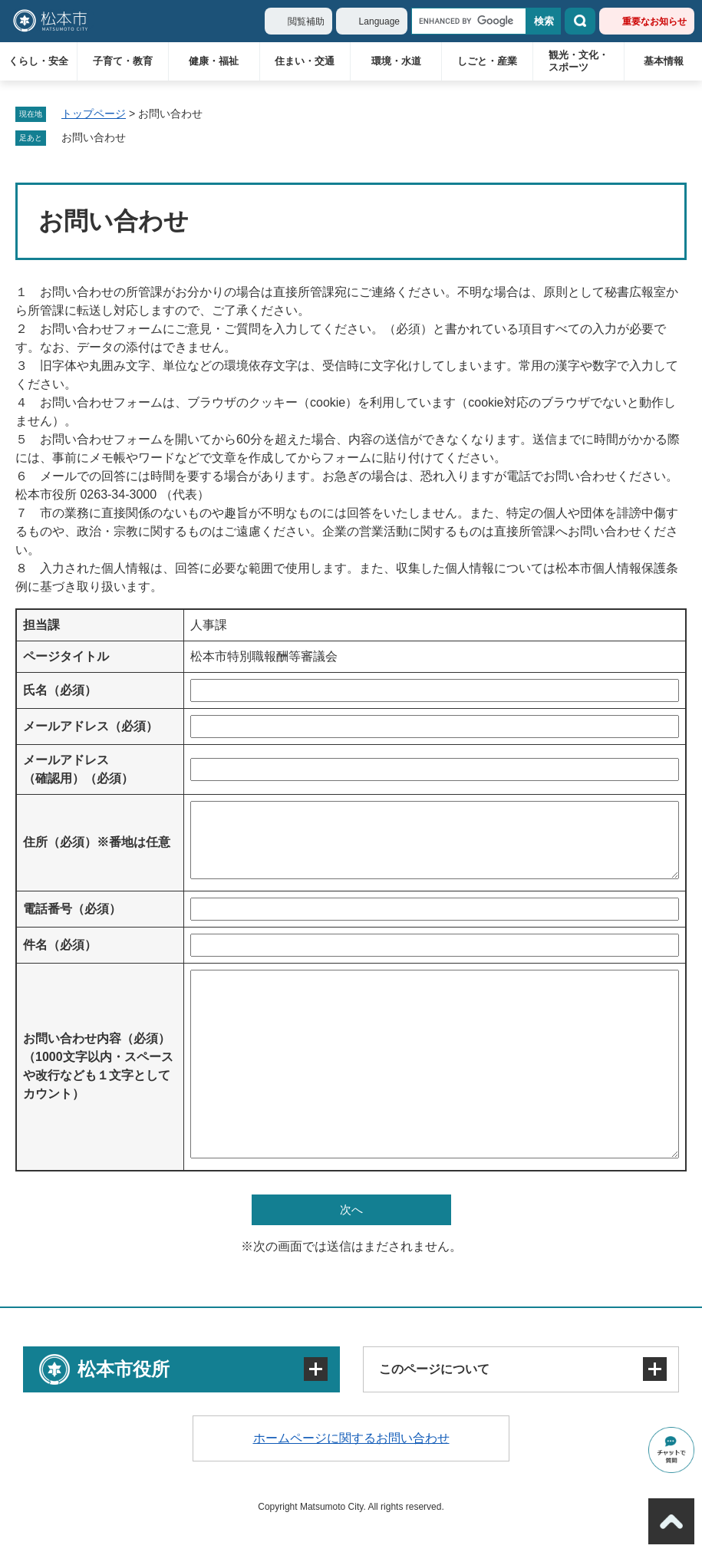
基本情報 (664, 61)
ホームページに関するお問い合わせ (351, 1438)
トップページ (93, 113)
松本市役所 (123, 1369)
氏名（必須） (60, 690)
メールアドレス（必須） (90, 726)
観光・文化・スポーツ (578, 61)
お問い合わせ (93, 137)
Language (379, 21)
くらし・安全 (38, 61)
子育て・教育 (123, 61)
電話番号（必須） (72, 908)
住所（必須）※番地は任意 (96, 841)
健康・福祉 (214, 61)
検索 (580, 21)
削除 (136, 138)
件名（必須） (60, 944)
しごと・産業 (487, 61)
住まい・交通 (305, 61)
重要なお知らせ (654, 21)
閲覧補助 (306, 21)
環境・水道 (396, 61)
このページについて (434, 1369)
